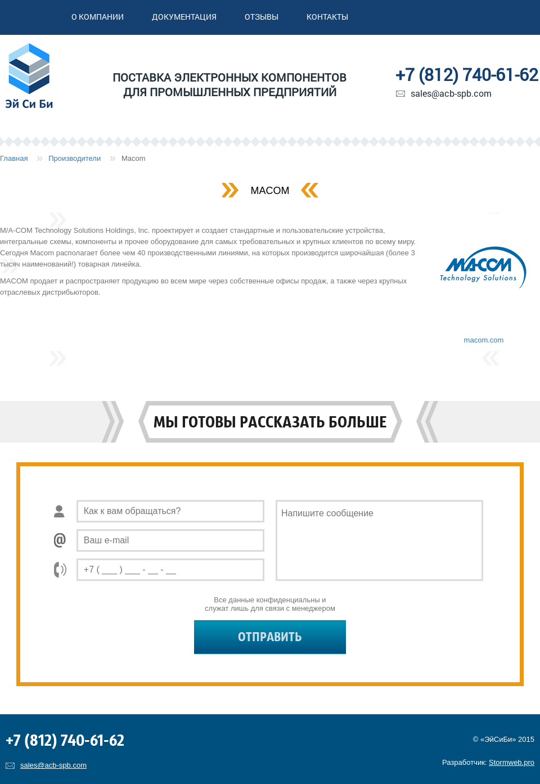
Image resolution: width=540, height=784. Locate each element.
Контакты (327, 16)
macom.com (484, 340)
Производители (74, 158)
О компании (97, 16)
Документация (184, 16)
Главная (14, 158)
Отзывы (261, 16)
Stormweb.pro (511, 762)
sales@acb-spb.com (451, 93)
